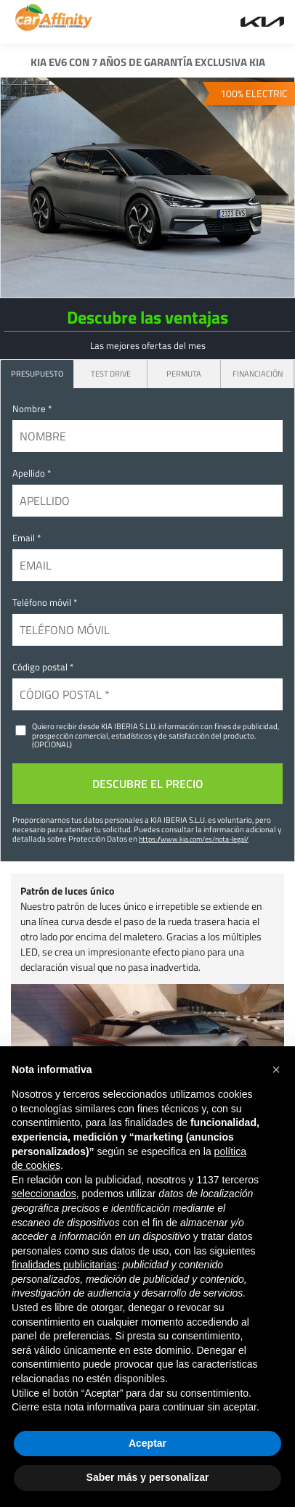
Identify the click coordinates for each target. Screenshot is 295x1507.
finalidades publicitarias (64, 1264)
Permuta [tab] (183, 373)
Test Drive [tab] (111, 373)
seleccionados (44, 1193)
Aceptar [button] (147, 1443)
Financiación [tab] (258, 373)
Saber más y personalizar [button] (147, 1477)
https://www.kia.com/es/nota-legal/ (193, 839)
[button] (276, 1069)
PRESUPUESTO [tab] (37, 373)
